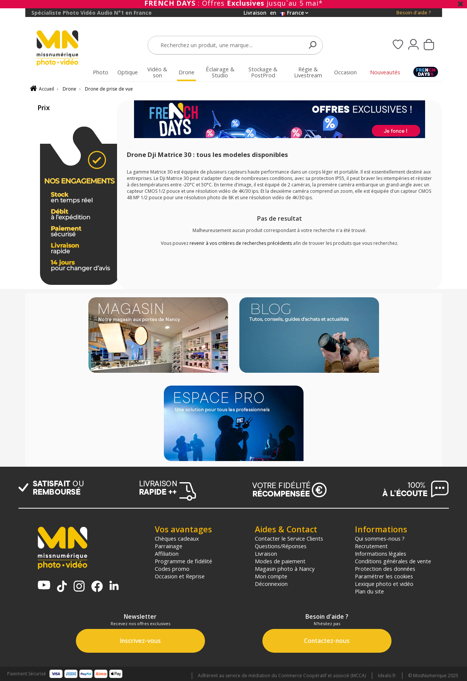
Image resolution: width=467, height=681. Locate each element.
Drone (69, 89)
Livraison (266, 553)
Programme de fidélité (183, 561)
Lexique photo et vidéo (384, 583)
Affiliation (167, 553)
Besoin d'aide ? (413, 12)
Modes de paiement (280, 561)
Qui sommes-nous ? (380, 538)
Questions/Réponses (281, 546)
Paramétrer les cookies (384, 576)
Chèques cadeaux (177, 538)
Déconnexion (271, 583)
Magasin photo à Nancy (284, 568)
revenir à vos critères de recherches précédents (241, 243)
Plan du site (369, 591)
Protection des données (385, 568)
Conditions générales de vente (393, 561)
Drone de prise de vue (109, 89)
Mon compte (271, 576)
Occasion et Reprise (180, 576)
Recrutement (371, 546)
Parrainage (168, 546)
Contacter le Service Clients (289, 538)
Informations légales (380, 553)
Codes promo (172, 568)
